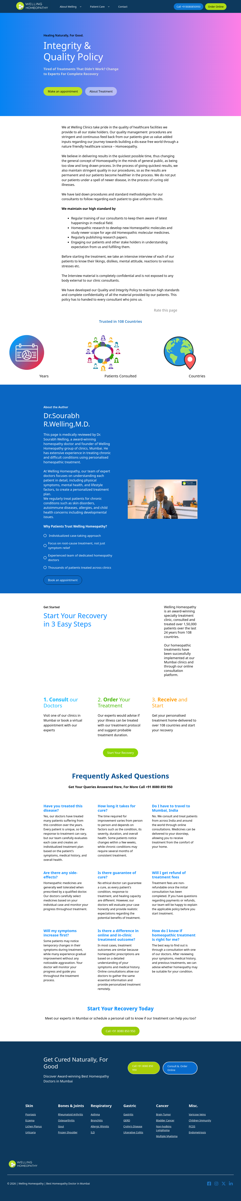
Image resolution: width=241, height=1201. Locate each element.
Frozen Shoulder (67, 1132)
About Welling (71, 7)
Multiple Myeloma (166, 1136)
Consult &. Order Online (177, 1068)
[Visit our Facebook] (209, 1183)
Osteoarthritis (66, 1120)
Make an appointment (63, 91)
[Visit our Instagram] (216, 1183)
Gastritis (128, 1114)
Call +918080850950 (189, 6)
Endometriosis (197, 1132)
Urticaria (30, 1132)
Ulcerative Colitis (133, 1132)
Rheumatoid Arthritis (70, 1114)
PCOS (192, 1126)
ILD (93, 1132)
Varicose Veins (197, 1114)
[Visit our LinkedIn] (231, 1183)
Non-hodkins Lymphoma (163, 1128)
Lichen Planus (33, 1126)
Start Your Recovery (120, 753)
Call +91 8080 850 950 (120, 1031)
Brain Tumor (163, 1114)
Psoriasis (30, 1114)
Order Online (216, 6)
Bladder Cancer (165, 1120)
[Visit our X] (224, 1183)
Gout (61, 1126)
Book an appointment (63, 580)
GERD (126, 1120)
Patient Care (100, 7)
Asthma (95, 1114)
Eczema (29, 1120)
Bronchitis (97, 1120)
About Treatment (101, 91)
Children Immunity (200, 1120)
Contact (122, 6)
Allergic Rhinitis (100, 1126)
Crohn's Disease (132, 1126)
